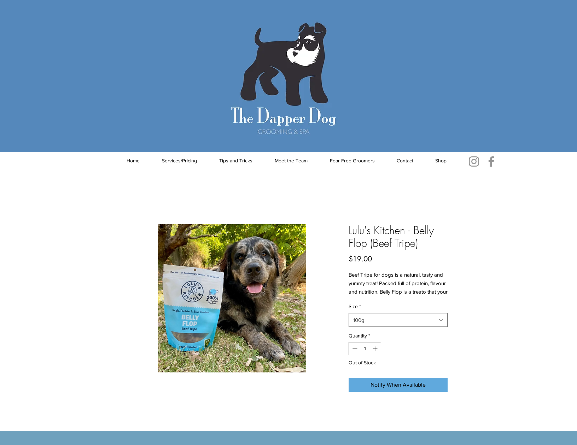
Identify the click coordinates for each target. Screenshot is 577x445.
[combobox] (398, 320)
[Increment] (375, 348)
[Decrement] (354, 348)
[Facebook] (491, 161)
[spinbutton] (365, 348)
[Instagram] (474, 161)
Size (355, 306)
